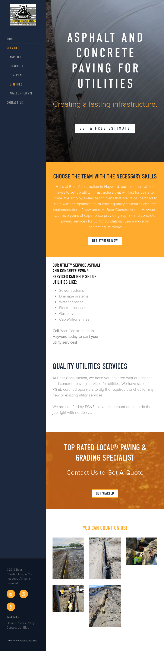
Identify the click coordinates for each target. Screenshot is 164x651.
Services (13, 48)
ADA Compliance (21, 93)
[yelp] (11, 606)
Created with (22, 640)
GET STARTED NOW (105, 241)
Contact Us (15, 103)
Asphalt (15, 57)
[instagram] (23, 594)
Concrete (17, 66)
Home (10, 39)
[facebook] (11, 594)
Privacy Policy (26, 623)
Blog (26, 627)
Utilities (16, 84)
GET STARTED (105, 493)
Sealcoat (16, 75)
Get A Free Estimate (104, 128)
